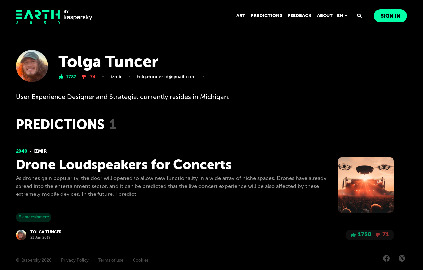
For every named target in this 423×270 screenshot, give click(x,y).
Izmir (40, 151)
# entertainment (34, 217)
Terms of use (110, 260)
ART (240, 15)
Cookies (141, 260)
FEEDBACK (299, 15)
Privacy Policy (75, 260)
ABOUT (325, 15)
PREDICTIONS (266, 15)
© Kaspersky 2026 (34, 260)
